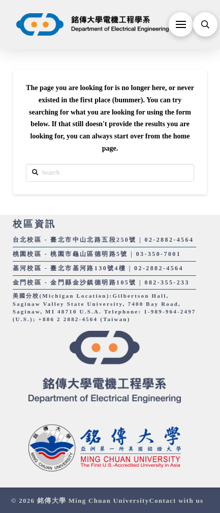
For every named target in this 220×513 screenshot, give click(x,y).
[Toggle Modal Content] (205, 24)
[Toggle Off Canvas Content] (181, 24)
